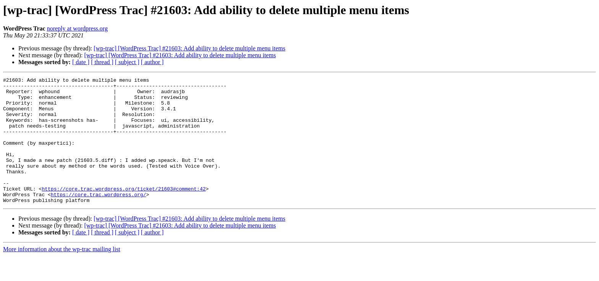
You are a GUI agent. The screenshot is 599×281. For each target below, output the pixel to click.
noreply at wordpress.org (77, 28)
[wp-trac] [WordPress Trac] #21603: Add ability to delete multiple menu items (189, 48)
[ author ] (152, 62)
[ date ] (80, 62)
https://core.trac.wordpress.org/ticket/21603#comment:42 (124, 211)
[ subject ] (127, 62)
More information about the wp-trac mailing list (61, 274)
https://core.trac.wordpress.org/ (98, 218)
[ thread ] (102, 62)
